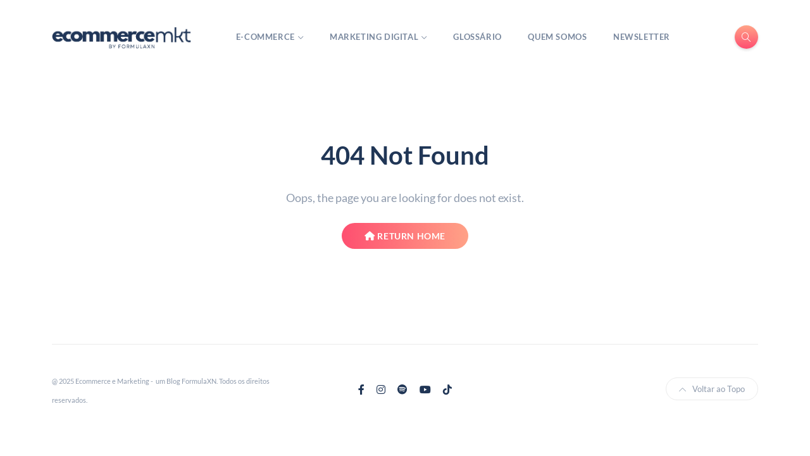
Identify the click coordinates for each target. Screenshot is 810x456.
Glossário (477, 37)
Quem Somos (557, 37)
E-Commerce (265, 37)
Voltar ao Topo (712, 389)
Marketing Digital (374, 37)
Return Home (405, 236)
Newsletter (641, 37)
